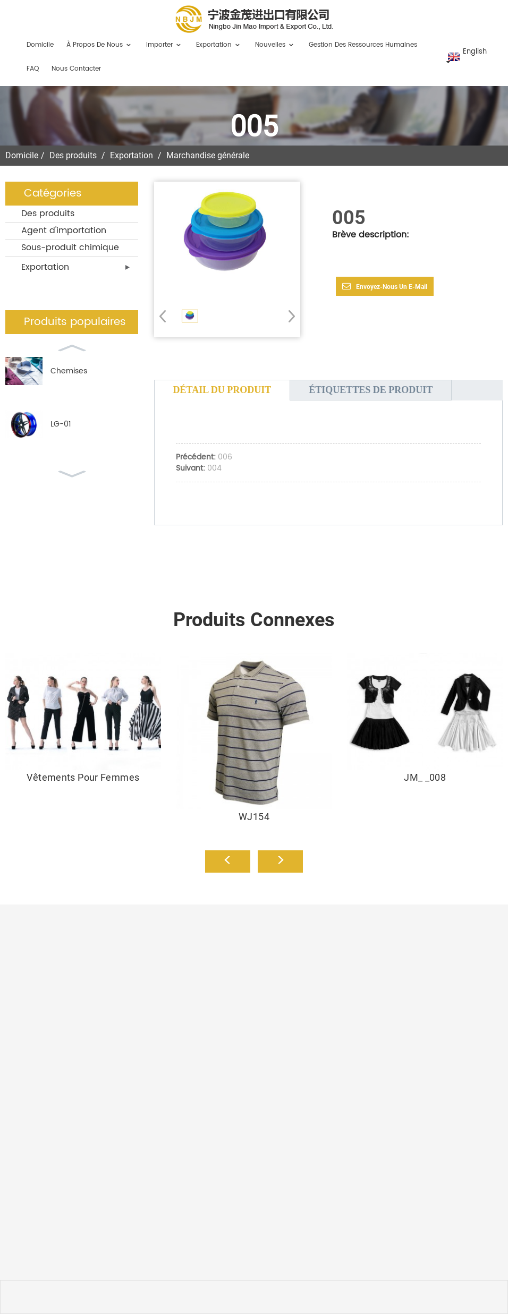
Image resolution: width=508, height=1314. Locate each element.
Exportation (219, 45)
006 (225, 457)
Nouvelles (275, 45)
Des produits (73, 155)
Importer (164, 45)
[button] (288, 316)
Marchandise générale (207, 155)
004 (214, 468)
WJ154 (254, 816)
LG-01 (60, 424)
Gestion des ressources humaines (363, 45)
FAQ (33, 69)
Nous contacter (76, 69)
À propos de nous (99, 45)
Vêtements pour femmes (83, 777)
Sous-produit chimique (70, 247)
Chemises (68, 371)
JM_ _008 (425, 777)
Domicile (40, 45)
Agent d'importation (63, 230)
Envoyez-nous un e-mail (391, 287)
